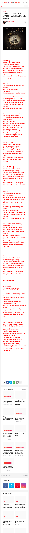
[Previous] (25, 6)
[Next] (27, 6)
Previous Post (6, 475)
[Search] (27, 2)
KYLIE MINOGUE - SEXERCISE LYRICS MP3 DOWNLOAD (13, 6)
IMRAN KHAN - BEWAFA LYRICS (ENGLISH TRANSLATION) (7, 522)
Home (4, 11)
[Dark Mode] (24, 2)
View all (24, 389)
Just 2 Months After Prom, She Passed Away (19, 418)
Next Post (24, 475)
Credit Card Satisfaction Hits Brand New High (7, 506)
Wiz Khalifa (7, 286)
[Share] (25, 22)
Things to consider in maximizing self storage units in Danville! (8, 419)
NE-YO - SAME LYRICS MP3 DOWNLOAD (19, 452)
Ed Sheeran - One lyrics (20, 434)
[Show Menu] (2, 2)
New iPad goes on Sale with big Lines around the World (20, 506)
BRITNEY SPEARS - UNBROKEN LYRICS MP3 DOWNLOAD (8, 452)
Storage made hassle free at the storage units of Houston (20, 402)
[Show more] (20, 382)
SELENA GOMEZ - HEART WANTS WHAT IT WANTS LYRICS (7, 436)
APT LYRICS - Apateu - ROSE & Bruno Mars (7, 401)
